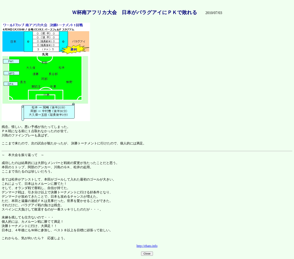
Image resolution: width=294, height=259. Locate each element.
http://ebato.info (147, 246)
